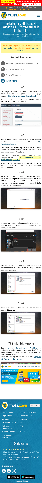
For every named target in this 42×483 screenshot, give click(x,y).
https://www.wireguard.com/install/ (22, 96)
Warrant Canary (8, 432)
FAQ (21, 426)
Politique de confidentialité (7, 427)
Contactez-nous (26, 415)
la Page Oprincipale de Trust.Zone (23, 348)
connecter (8, 48)
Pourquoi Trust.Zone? (28, 412)
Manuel (23, 432)
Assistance (24, 419)
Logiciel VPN (7, 415)
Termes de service (9, 422)
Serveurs (5, 419)
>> (31, 4)
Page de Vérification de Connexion (21, 358)
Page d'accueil (7, 412)
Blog (21, 422)
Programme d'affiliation (6, 436)
